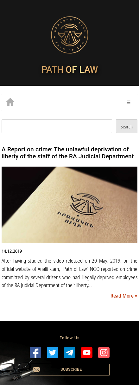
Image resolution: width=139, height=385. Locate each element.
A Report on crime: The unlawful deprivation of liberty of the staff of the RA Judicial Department (68, 153)
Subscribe (71, 369)
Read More (123, 296)
